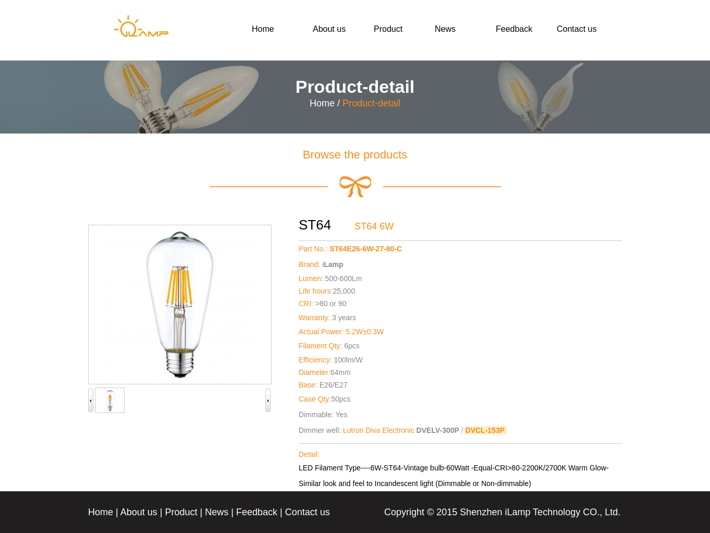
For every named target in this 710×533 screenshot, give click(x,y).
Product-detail (371, 103)
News (445, 29)
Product (388, 29)
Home (263, 29)
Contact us (576, 29)
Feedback (514, 29)
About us (329, 29)
